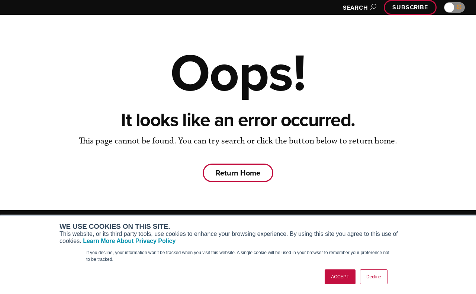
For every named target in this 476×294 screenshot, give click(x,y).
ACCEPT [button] (340, 276)
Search (355, 7)
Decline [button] (373, 276)
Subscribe (409, 7)
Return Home (238, 173)
